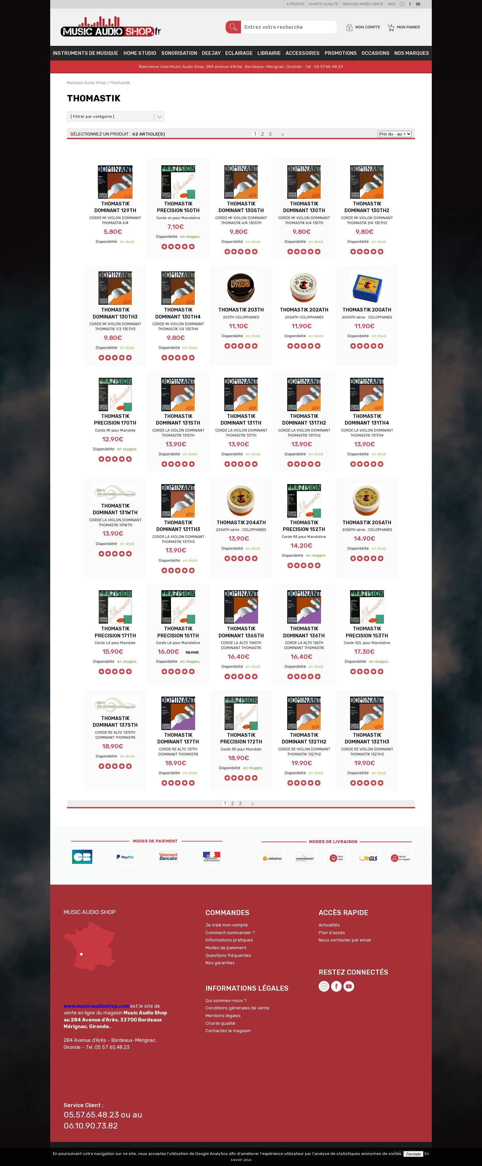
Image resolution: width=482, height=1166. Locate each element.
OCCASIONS (376, 56)
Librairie (269, 56)
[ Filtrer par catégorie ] (92, 118)
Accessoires (303, 56)
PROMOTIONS (341, 56)
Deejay (211, 56)
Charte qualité (323, 4)
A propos (295, 4)
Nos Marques (411, 56)
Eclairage (239, 56)
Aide (392, 4)
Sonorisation (179, 56)
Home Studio (140, 56)
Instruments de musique (85, 56)
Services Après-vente (362, 4)
